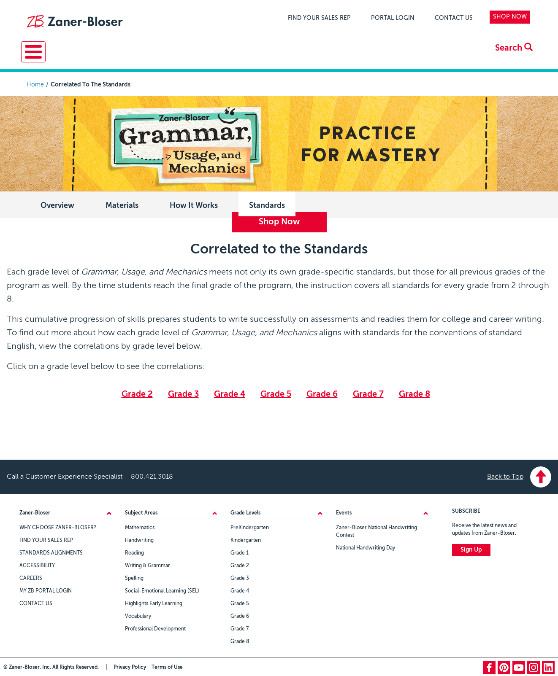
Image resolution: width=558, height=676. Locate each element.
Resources (108, 57)
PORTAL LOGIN (392, 18)
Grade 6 (322, 393)
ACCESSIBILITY (37, 564)
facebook (489, 666)
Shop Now (279, 220)
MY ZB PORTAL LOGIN (45, 589)
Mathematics (139, 526)
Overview (57, 204)
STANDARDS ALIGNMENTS (51, 551)
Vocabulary (138, 614)
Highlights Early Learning (153, 602)
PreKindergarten (249, 526)
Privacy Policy (130, 665)
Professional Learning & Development (216, 57)
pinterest (504, 666)
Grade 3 (183, 393)
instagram (533, 666)
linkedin (548, 666)
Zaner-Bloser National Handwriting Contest (376, 530)
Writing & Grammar (147, 564)
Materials (122, 204)
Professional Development (155, 627)
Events (318, 57)
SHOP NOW (510, 17)
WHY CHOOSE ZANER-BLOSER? (57, 526)
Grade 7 (368, 393)
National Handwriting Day (365, 546)
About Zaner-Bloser (388, 57)
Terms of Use (167, 665)
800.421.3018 (152, 475)
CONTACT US (454, 18)
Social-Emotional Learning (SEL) (162, 589)
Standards (267, 204)
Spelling (134, 576)
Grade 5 (275, 393)
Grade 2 (137, 393)
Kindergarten (245, 538)
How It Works (194, 204)
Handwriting (139, 538)
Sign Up (471, 548)
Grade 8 (414, 393)
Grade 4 (229, 393)
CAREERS (30, 576)
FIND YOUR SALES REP (319, 18)
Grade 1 (239, 551)
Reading (134, 551)
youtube (518, 666)
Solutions (49, 57)
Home (35, 83)
